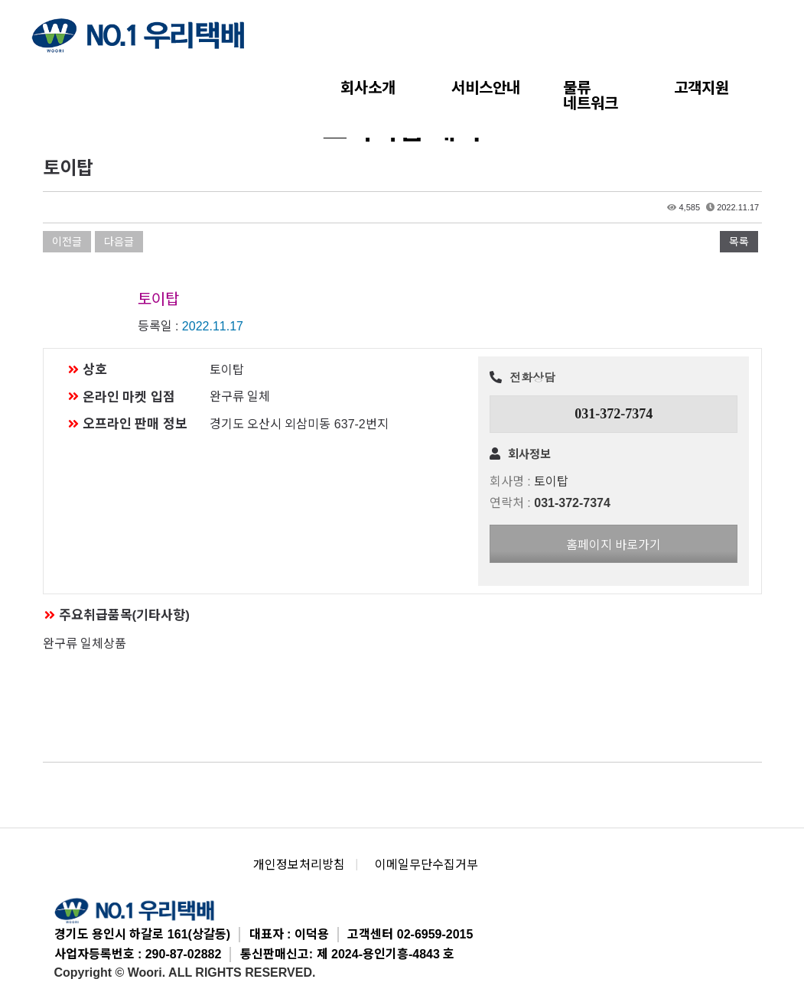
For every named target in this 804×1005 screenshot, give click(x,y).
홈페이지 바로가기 (613, 544)
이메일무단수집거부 (426, 864)
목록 (739, 242)
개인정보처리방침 (299, 864)
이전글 (67, 242)
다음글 (119, 242)
